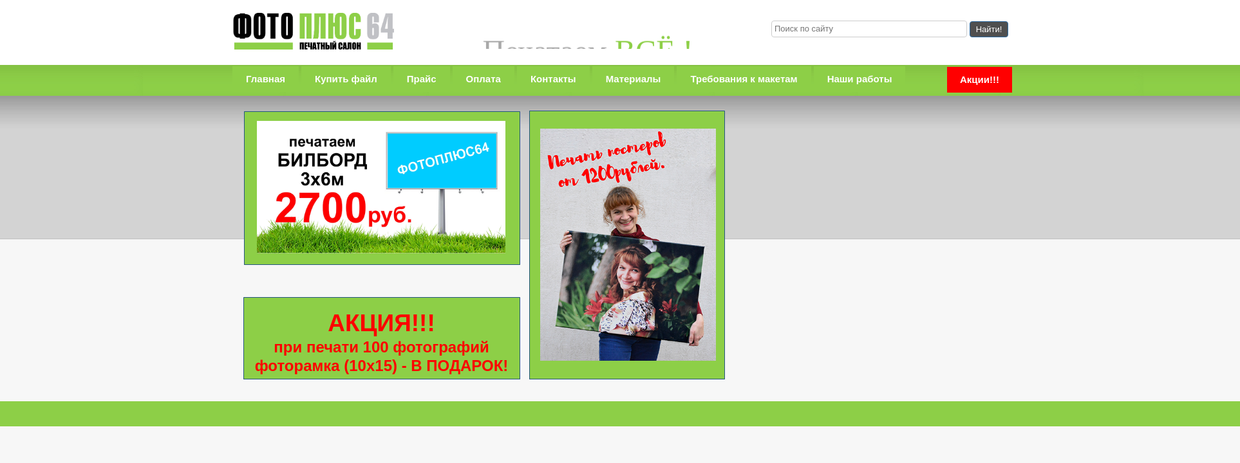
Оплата (483, 78)
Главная (265, 78)
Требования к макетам (743, 78)
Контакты (553, 78)
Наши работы (859, 78)
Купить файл (346, 78)
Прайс (422, 78)
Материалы (633, 78)
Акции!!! (979, 79)
